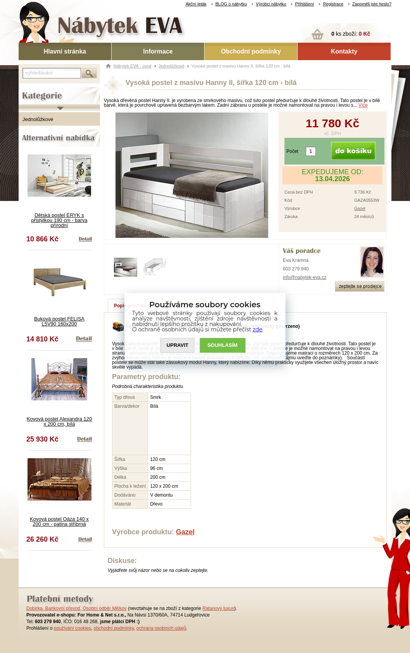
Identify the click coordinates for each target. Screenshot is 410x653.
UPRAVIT (177, 345)
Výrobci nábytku (271, 4)
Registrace (333, 4)
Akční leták (196, 4)
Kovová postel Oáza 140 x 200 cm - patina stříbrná (59, 521)
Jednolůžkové (37, 119)
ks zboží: (350, 34)
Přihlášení (304, 4)
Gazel (359, 208)
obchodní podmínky (113, 628)
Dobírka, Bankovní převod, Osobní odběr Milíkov (76, 608)
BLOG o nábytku (231, 4)
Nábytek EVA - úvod (133, 66)
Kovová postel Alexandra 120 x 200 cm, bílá (59, 421)
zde (258, 329)
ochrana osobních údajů (161, 628)
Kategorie (29, 89)
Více (363, 105)
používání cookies (72, 628)
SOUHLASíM (223, 345)
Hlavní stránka (65, 51)
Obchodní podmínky (251, 51)
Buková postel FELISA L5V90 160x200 (59, 321)
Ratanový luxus (218, 608)
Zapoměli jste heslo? (371, 4)
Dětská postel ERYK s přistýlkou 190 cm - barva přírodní (59, 220)
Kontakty (344, 51)
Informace (157, 51)
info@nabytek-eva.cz (304, 277)
